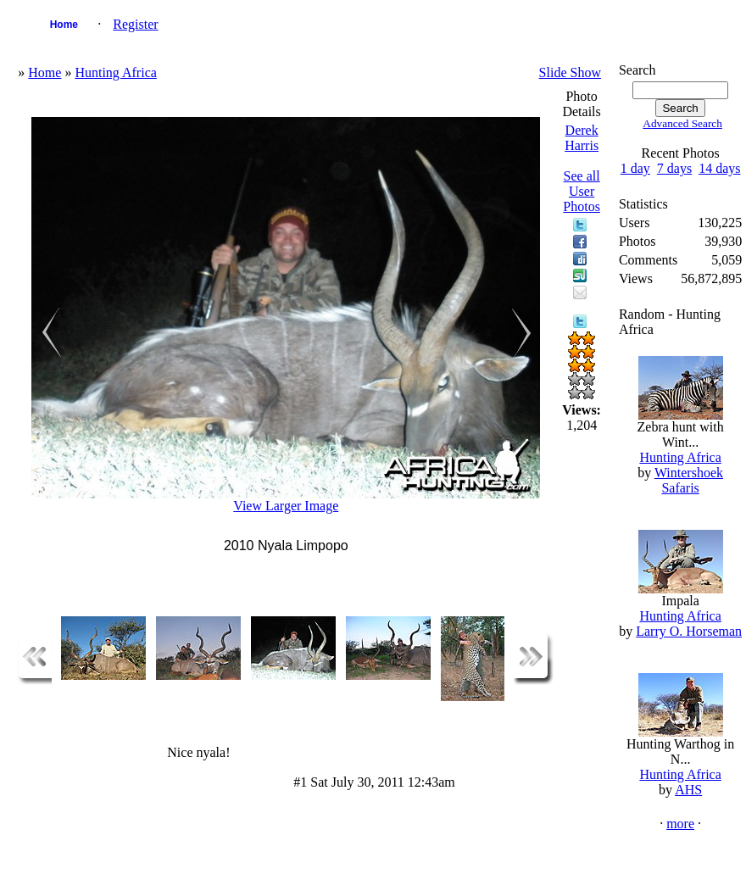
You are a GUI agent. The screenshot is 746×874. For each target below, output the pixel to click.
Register (135, 24)
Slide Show (570, 72)
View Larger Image (285, 505)
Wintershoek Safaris (688, 480)
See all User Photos (581, 191)
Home (64, 25)
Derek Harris (581, 138)
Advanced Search (682, 123)
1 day (635, 168)
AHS (688, 789)
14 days (719, 168)
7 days (674, 168)
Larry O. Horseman (689, 631)
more (680, 823)
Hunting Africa (115, 72)
